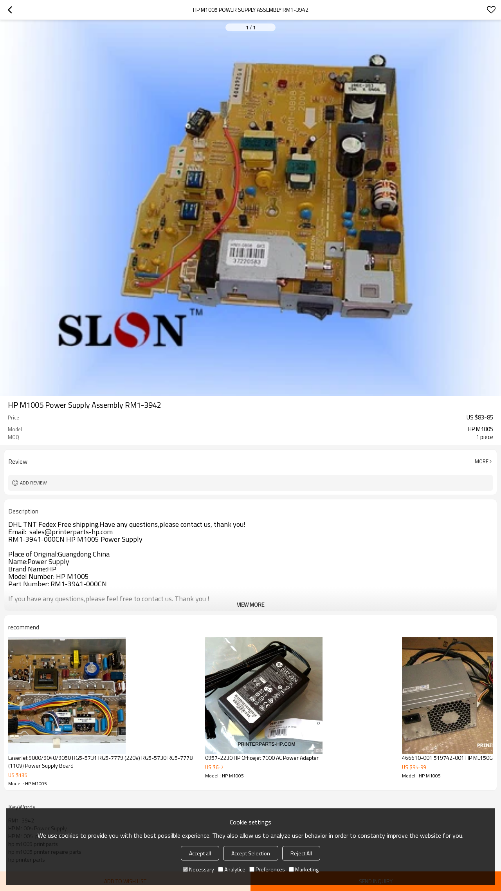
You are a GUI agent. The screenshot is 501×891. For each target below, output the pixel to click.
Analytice (231, 869)
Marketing (304, 869)
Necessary (198, 869)
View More (250, 604)
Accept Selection (250, 853)
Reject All (301, 853)
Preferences (267, 869)
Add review (33, 482)
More (481, 461)
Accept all (200, 853)
